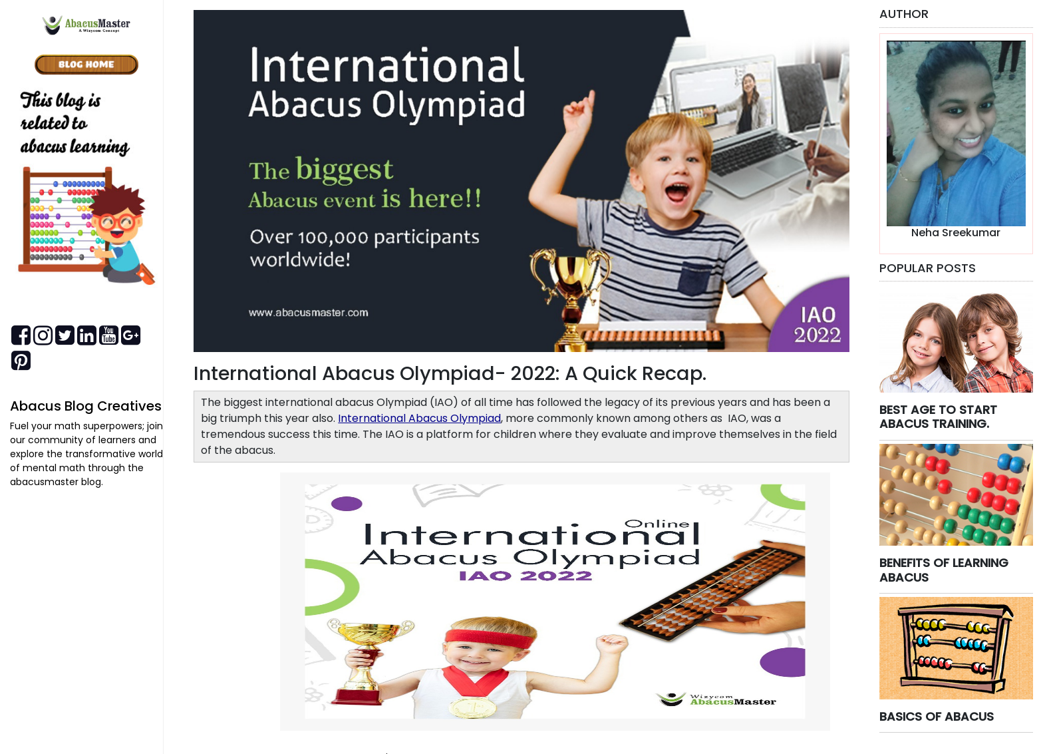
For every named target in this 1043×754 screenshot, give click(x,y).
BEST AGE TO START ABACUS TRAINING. (938, 417)
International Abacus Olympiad (419, 418)
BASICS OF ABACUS (936, 716)
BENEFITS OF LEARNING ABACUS (943, 570)
